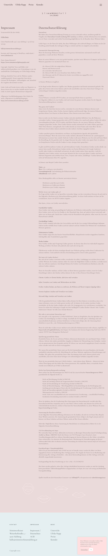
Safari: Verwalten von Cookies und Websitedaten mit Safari (57, 282)
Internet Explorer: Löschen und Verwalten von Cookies (56, 291)
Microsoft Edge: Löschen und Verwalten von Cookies (55, 296)
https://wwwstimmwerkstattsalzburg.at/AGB (14, 100)
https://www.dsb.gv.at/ (46, 408)
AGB (32, 536)
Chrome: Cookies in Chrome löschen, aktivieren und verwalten (58, 277)
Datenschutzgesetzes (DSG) (94, 372)
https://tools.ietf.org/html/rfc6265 (49, 330)
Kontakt (39, 4)
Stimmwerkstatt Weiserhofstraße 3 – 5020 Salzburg (18, 533)
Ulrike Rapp (21, 4)
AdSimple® (75, 477)
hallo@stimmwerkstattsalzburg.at (11, 48)
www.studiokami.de (7, 55)
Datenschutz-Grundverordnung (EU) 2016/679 (62, 37)
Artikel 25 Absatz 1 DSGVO (47, 435)
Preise (31, 4)
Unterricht (8, 4)
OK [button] (91, 549)
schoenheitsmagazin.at (98, 477)
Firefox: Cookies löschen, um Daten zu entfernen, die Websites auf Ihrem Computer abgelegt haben (70, 287)
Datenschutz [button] (84, 549)
